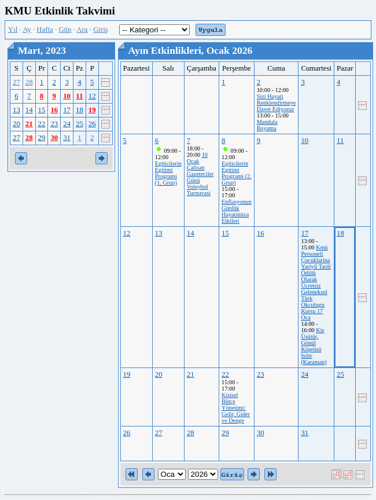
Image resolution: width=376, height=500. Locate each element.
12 (92, 96)
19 (92, 110)
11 (79, 96)
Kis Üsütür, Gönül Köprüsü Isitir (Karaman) (313, 346)
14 (29, 110)
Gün (64, 29)
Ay (27, 29)
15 (42, 110)
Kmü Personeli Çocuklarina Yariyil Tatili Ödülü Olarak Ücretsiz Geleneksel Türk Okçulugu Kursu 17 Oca (316, 282)
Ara (81, 29)
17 (67, 110)
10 (67, 96)
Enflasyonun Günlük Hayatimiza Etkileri (237, 211)
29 (42, 138)
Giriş (100, 29)
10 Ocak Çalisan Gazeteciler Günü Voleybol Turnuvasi (200, 174)
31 (67, 138)
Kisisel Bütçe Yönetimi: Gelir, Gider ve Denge (236, 408)
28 (29, 82)
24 (67, 124)
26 (92, 124)
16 (54, 110)
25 (79, 124)
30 (54, 138)
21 (29, 124)
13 (16, 110)
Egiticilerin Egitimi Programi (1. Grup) (168, 173)
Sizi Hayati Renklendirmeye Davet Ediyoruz (276, 102)
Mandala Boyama (267, 125)
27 (16, 82)
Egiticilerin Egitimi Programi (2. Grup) (237, 173)
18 (79, 110)
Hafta (44, 29)
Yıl (12, 29)
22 (42, 124)
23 (54, 124)
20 (16, 124)
